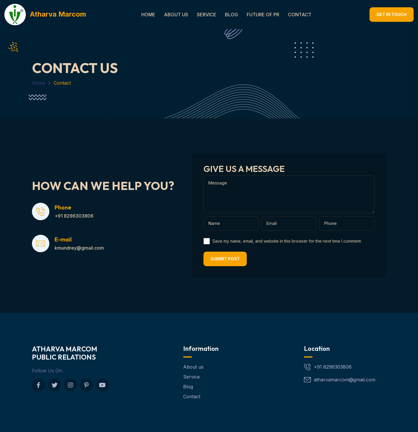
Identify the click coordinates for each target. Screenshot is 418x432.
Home (148, 14)
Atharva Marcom (45, 14)
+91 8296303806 (333, 367)
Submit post (225, 258)
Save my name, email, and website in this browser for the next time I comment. (287, 241)
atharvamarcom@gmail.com (344, 380)
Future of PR (263, 14)
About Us (176, 14)
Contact (299, 14)
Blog (231, 14)
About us (193, 367)
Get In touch (391, 14)
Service (206, 14)
